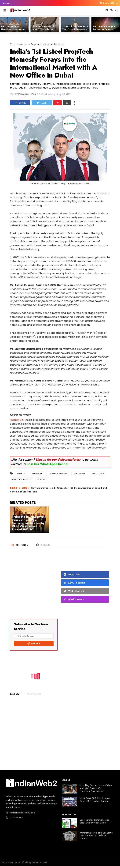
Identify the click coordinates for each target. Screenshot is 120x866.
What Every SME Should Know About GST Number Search (95, 799)
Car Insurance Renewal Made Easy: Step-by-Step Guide (94, 821)
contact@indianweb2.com (20, 812)
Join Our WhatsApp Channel (47, 464)
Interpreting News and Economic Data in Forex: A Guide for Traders (96, 835)
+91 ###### (14, 817)
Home (7, 3)
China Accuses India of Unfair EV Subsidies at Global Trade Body (43, 29)
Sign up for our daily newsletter (58, 459)
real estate (79, 473)
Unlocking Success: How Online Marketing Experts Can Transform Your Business (96, 788)
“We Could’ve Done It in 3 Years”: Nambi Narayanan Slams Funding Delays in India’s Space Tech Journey (75, 30)
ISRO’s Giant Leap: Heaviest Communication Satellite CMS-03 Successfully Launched (13, 30)
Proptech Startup (55, 44)
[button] (6, 3)
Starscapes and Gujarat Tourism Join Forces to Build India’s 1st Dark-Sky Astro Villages (105, 30)
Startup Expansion (21, 479)
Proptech (36, 44)
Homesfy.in (17, 420)
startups (42, 479)
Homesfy (22, 44)
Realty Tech (98, 473)
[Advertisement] (34, 586)
